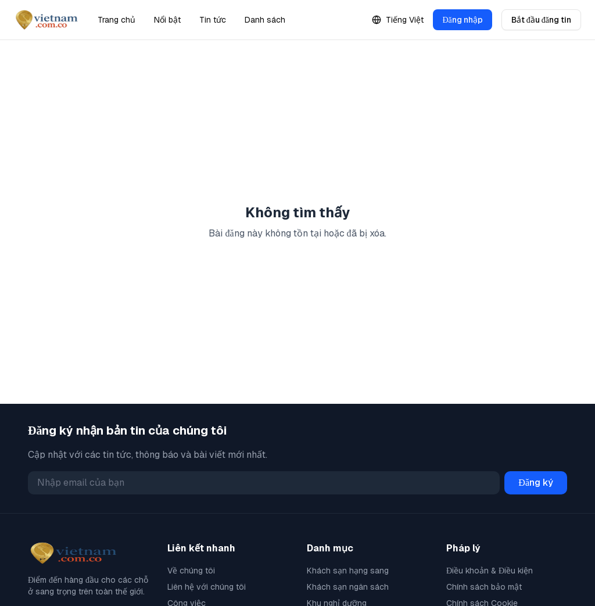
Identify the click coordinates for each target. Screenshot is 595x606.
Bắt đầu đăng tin (541, 20)
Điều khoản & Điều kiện (489, 570)
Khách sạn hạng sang (348, 570)
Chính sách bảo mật (484, 587)
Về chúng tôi (191, 570)
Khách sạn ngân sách (348, 587)
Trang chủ (116, 20)
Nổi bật (167, 20)
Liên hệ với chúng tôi (206, 587)
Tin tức (212, 20)
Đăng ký (535, 482)
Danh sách (265, 20)
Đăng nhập (462, 20)
